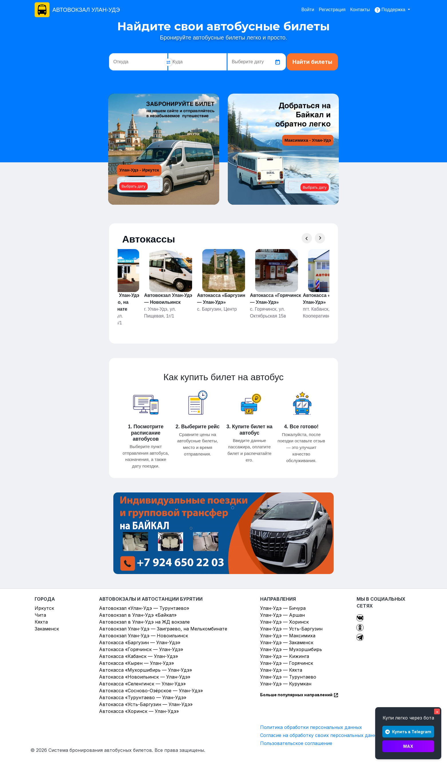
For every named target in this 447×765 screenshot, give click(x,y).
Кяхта (41, 622)
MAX (408, 746)
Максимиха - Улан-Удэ (307, 140)
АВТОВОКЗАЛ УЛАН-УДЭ (86, 10)
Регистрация (332, 9)
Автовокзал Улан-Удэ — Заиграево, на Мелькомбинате (163, 629)
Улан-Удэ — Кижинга (284, 656)
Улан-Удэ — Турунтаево (288, 677)
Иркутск (44, 608)
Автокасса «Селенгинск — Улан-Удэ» (142, 684)
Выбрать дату (133, 186)
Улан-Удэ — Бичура (283, 608)
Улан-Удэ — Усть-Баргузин (291, 629)
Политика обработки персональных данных (311, 727)
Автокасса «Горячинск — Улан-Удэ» (141, 649)
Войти (307, 9)
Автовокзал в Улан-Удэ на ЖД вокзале (144, 622)
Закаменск (47, 629)
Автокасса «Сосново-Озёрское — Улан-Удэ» (151, 690)
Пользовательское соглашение (296, 743)
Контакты (360, 9)
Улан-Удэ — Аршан (282, 615)
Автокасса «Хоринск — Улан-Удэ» (139, 711)
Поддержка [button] (391, 10)
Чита (40, 615)
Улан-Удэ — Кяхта (281, 670)
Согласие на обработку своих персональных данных (321, 735)
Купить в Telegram (408, 731)
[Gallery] (223, 287)
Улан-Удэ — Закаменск (286, 642)
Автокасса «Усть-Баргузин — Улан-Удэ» (146, 704)
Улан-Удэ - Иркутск (139, 169)
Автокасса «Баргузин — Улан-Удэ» (139, 642)
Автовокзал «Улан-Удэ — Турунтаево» (144, 608)
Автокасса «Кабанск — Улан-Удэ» (138, 656)
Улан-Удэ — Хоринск (284, 622)
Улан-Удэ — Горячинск (286, 663)
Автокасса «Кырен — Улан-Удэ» (136, 663)
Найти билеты (312, 62)
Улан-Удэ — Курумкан (285, 684)
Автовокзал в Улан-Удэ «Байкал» (138, 615)
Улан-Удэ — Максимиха (287, 635)
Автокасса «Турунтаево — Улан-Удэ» (142, 697)
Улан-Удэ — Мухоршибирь (291, 649)
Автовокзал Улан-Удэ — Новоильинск (143, 635)
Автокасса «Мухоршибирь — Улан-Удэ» (145, 670)
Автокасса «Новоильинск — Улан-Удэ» (144, 677)
